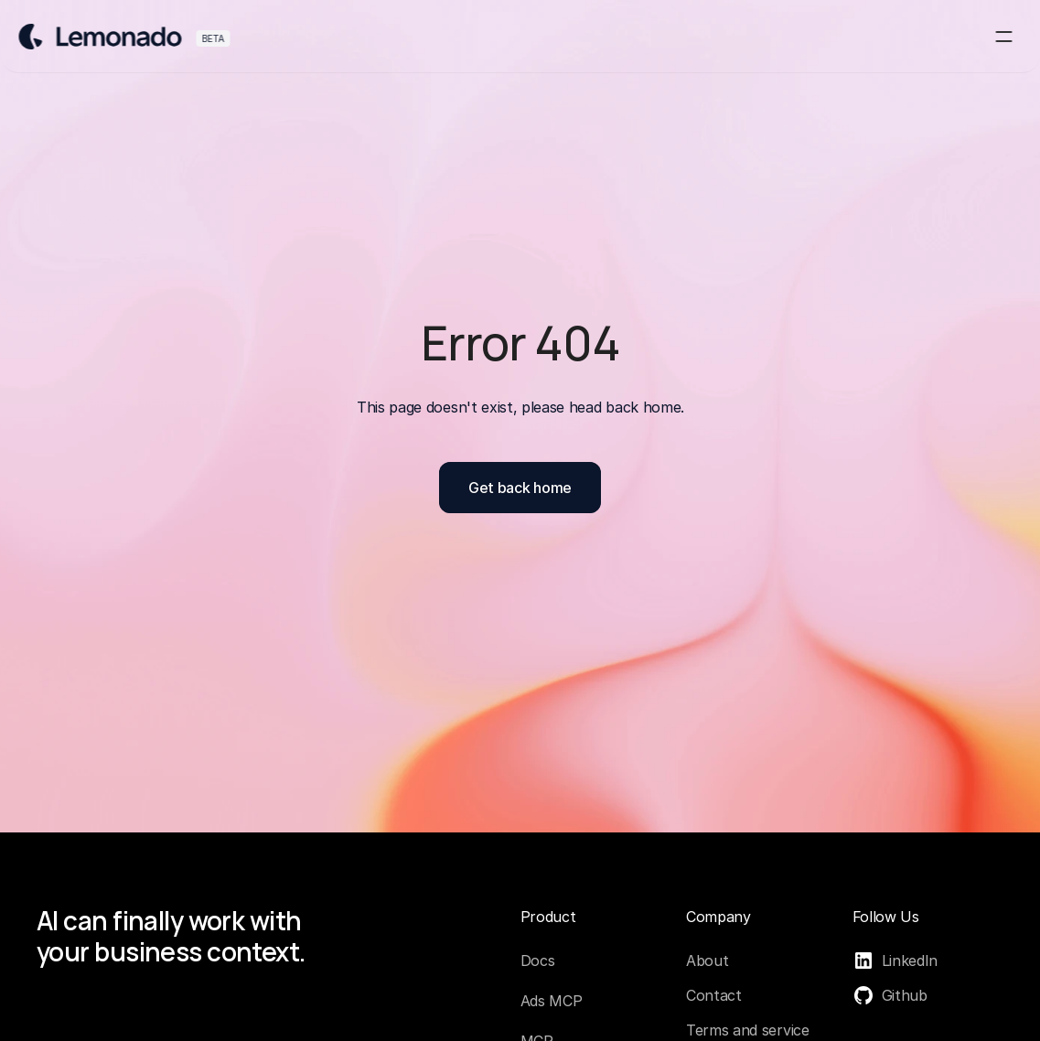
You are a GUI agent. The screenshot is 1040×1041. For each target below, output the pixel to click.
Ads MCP (551, 1001)
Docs (537, 960)
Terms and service (747, 1030)
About (707, 960)
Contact (714, 995)
